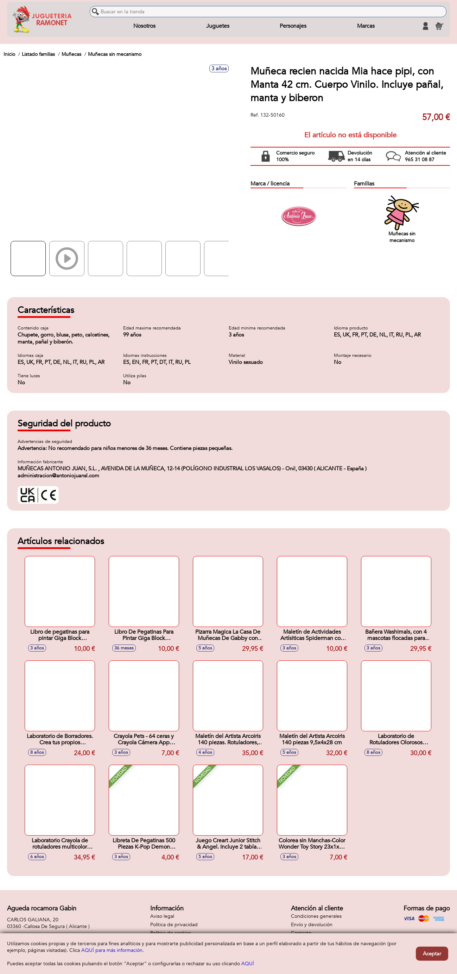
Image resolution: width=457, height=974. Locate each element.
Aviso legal (162, 916)
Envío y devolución (311, 924)
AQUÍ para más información (111, 950)
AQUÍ (247, 963)
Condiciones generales (316, 916)
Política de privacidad (174, 924)
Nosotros (144, 26)
